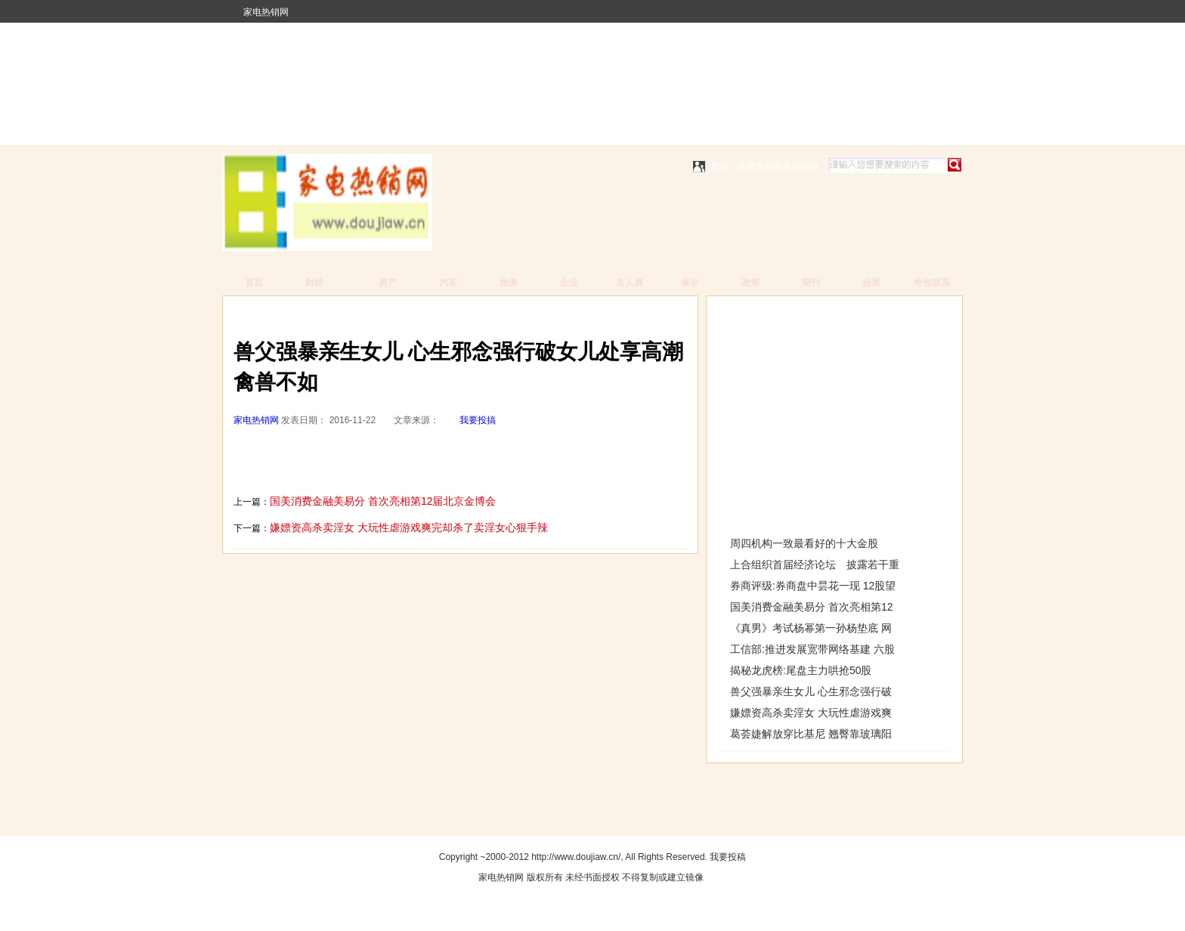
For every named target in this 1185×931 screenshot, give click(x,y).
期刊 (811, 282)
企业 (569, 282)
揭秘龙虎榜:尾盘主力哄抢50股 (800, 670)
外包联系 (932, 282)
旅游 (509, 282)
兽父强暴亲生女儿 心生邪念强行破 (811, 691)
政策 (750, 282)
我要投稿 (728, 857)
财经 (314, 282)
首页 (254, 282)
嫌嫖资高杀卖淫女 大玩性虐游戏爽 (811, 713)
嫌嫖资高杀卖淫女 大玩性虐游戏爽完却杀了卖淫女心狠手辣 (409, 527)
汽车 (448, 282)
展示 (690, 282)
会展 (871, 282)
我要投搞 (477, 420)
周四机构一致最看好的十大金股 (804, 543)
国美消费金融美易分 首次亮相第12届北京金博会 (383, 501)
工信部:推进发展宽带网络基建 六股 (812, 649)
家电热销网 (266, 12)
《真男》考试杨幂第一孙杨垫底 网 (811, 628)
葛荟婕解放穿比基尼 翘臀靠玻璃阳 (811, 734)
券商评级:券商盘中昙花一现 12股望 (813, 586)
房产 (388, 282)
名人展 (629, 282)
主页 (299, 314)
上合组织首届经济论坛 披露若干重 (814, 564)
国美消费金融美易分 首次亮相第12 (811, 607)
